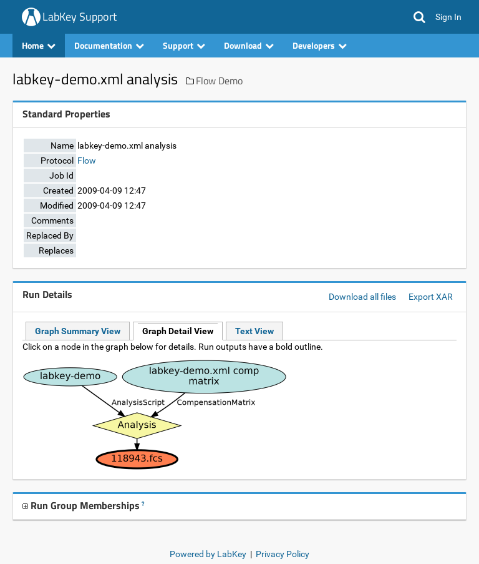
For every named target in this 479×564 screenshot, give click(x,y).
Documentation (109, 45)
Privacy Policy (282, 554)
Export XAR (431, 297)
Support (184, 45)
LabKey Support (79, 16)
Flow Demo (219, 80)
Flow (86, 161)
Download (249, 45)
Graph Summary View (77, 331)
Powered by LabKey (208, 554)
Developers (320, 45)
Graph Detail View (177, 331)
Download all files (362, 297)
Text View (254, 331)
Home (39, 45)
